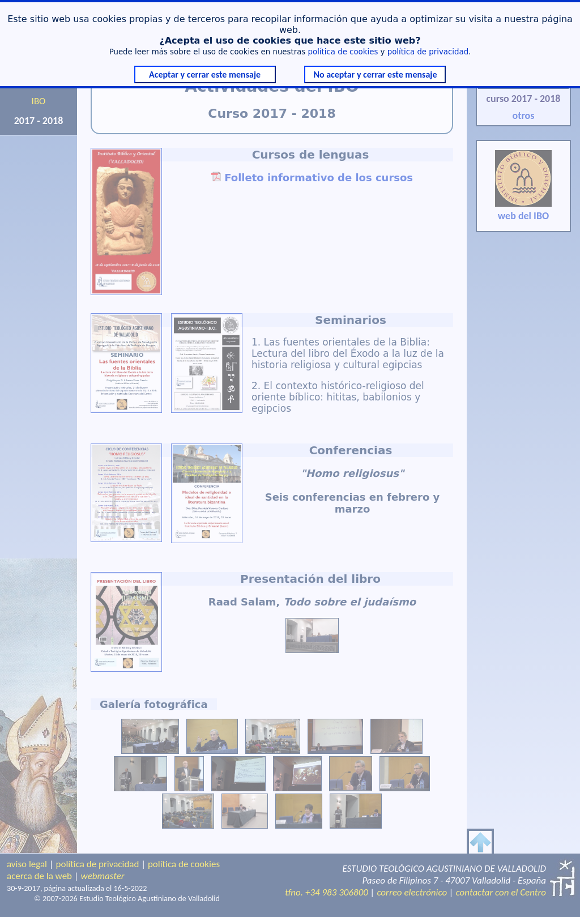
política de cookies (343, 52)
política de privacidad (427, 52)
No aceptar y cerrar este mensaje (375, 74)
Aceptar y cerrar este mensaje (205, 74)
